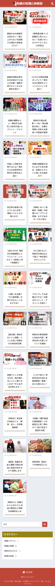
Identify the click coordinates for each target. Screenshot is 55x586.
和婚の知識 (34, 57)
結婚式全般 (9, 13)
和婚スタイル (9, 482)
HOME (27, 572)
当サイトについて (27, 577)
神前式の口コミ (35, 442)
